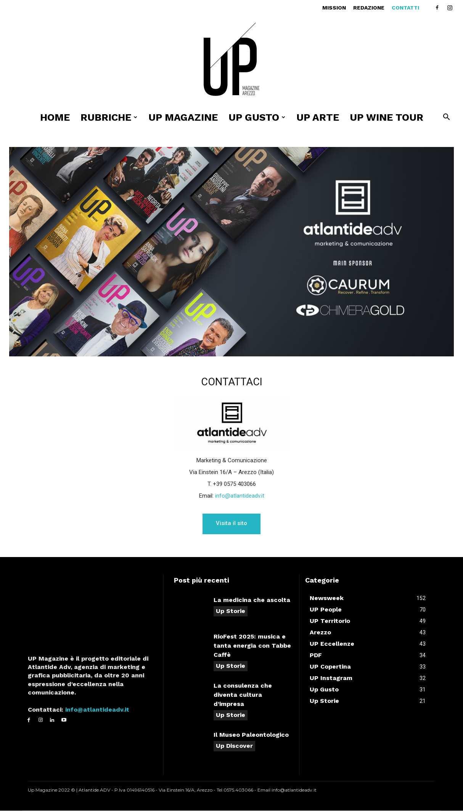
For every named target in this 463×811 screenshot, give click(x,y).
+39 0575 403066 (234, 484)
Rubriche (108, 117)
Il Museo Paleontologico (251, 735)
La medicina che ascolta (252, 600)
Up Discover (234, 746)
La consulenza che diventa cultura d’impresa (243, 695)
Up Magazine (183, 117)
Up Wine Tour (386, 117)
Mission (334, 8)
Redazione (368, 8)
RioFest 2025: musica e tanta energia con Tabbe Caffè (252, 646)
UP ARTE (317, 117)
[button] (446, 117)
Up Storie (230, 611)
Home (55, 117)
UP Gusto (256, 117)
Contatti (405, 8)
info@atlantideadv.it (239, 495)
